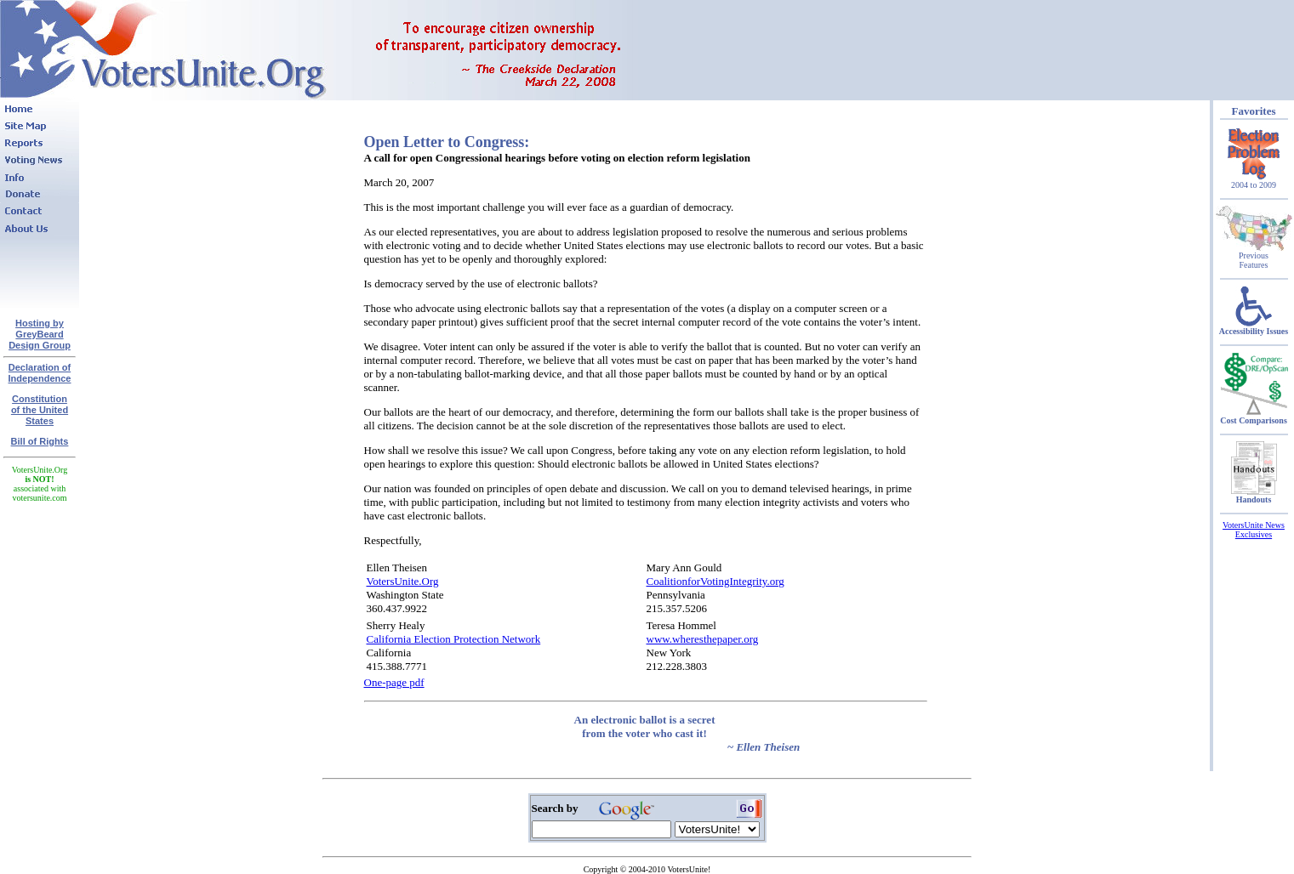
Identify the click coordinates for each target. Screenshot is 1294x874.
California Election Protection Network (454, 639)
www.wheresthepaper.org (703, 639)
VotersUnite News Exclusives (1254, 529)
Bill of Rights (40, 441)
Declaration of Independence (40, 372)
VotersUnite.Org (403, 581)
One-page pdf (394, 682)
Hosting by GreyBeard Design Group (40, 334)
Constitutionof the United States (39, 410)
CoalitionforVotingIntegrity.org (715, 581)
